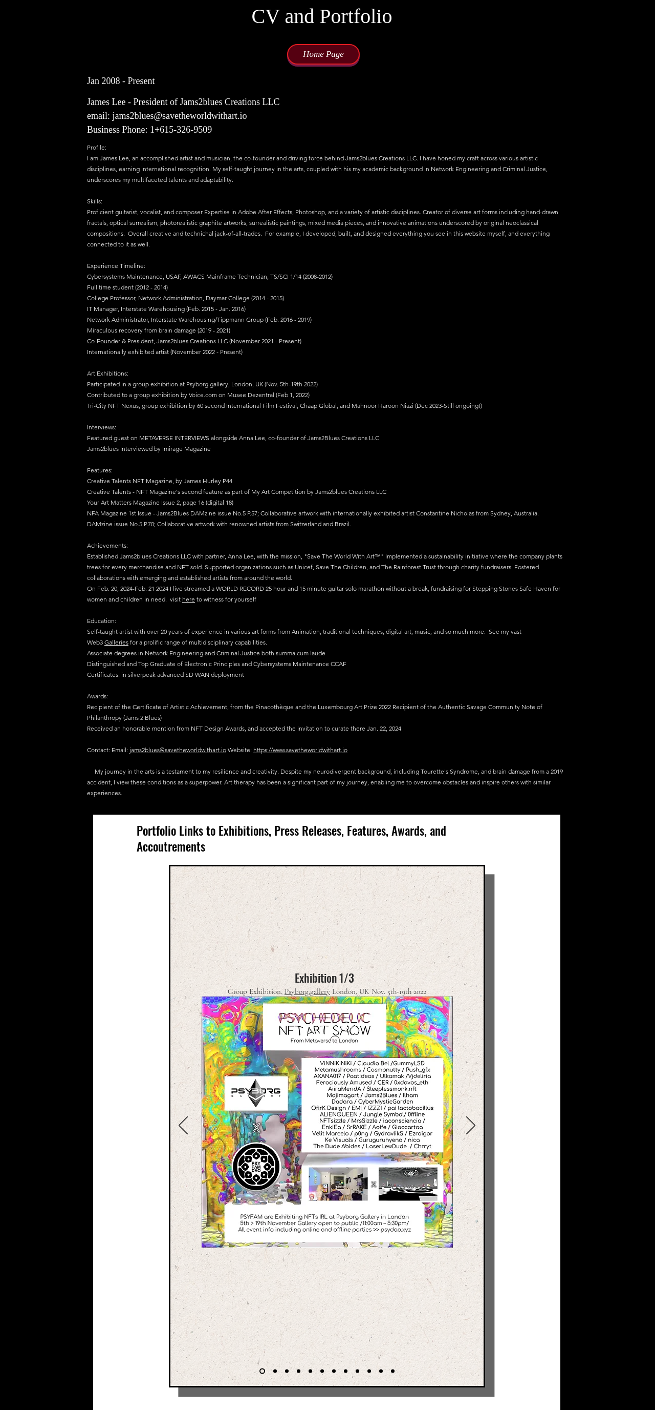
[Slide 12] (393, 1371)
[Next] (470, 1126)
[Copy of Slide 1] (275, 1371)
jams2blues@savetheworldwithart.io (177, 750)
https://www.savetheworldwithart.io (300, 750)
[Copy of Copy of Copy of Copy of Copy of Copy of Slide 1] (345, 1371)
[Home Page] (323, 54)
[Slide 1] (262, 1371)
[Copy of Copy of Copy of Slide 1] (322, 1371)
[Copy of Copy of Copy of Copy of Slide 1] (334, 1371)
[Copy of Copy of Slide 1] (287, 1371)
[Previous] (183, 1126)
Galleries (116, 642)
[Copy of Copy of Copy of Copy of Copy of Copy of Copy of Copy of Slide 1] (369, 1371)
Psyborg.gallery (307, 991)
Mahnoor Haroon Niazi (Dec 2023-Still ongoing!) (417, 405)
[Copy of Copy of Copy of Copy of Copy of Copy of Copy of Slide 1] (357, 1371)
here (188, 599)
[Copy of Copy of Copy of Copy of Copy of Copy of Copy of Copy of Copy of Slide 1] (381, 1371)
